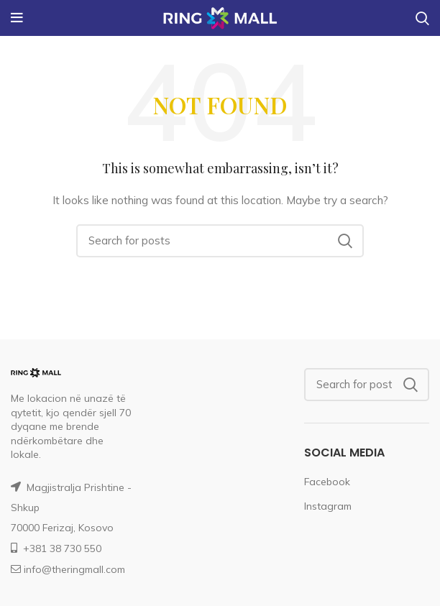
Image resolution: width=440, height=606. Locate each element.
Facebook (327, 481)
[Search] (220, 240)
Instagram (328, 506)
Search (344, 240)
